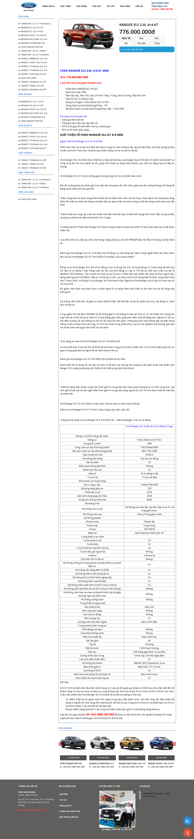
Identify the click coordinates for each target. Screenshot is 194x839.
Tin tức (110, 6)
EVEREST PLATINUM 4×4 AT (33, 74)
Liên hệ (139, 6)
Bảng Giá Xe (48, 6)
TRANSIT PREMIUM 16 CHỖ (33, 82)
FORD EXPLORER (28, 78)
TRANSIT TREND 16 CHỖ (32, 85)
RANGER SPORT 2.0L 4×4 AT (161, 763)
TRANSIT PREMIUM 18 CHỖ (33, 89)
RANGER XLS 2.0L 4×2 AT (32, 27)
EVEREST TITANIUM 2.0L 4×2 (34, 66)
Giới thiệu (65, 6)
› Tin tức (63, 800)
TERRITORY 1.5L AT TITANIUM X (35, 23)
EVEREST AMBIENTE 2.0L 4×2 (34, 58)
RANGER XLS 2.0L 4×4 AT (32, 31)
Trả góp (96, 6)
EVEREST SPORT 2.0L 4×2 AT (34, 62)
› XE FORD (63, 794)
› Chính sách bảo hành (69, 811)
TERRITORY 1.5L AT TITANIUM (35, 54)
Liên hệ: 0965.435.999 (72, 766)
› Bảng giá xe (65, 805)
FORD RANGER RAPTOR (71, 763)
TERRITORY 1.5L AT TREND (33, 50)
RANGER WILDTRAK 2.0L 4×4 (132, 763)
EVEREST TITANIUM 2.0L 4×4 (34, 70)
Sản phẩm (81, 6)
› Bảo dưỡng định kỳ (69, 817)
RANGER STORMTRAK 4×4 (101, 763)
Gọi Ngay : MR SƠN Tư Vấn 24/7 (117, 829)
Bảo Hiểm (125, 6)
